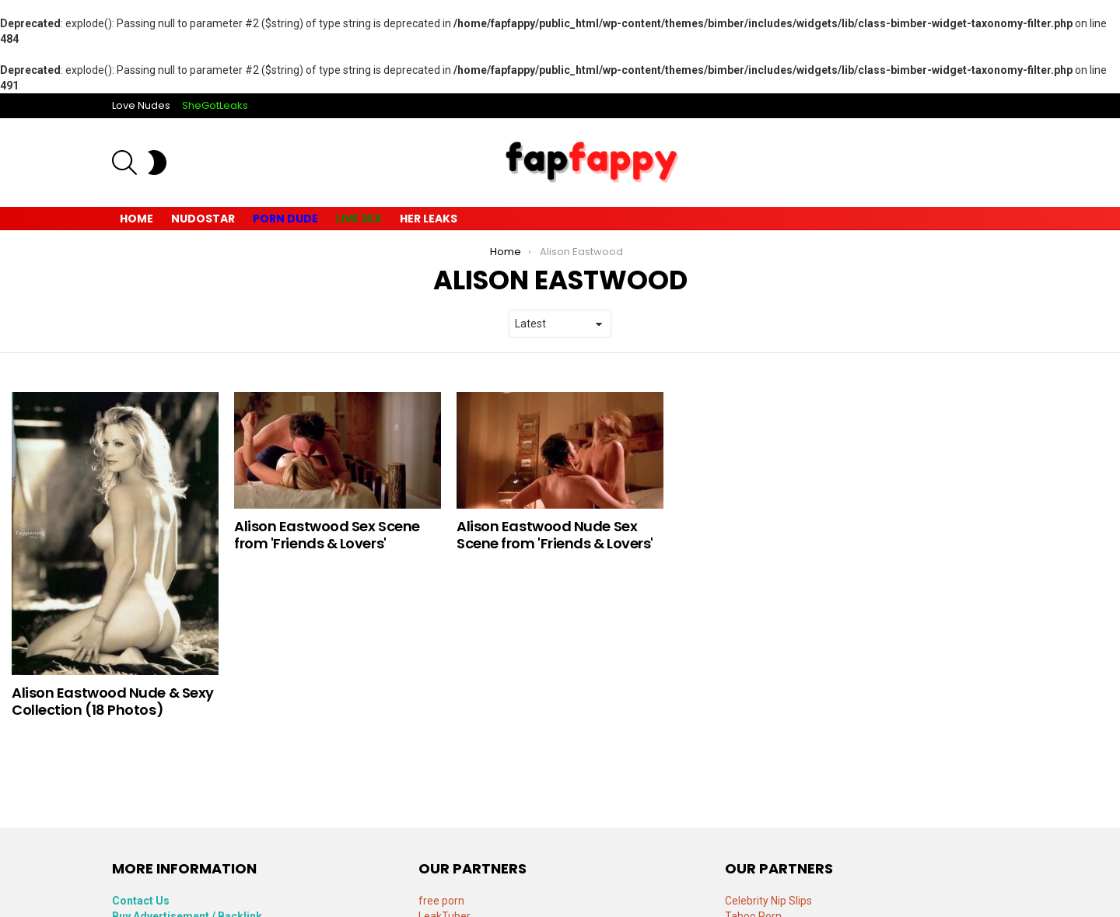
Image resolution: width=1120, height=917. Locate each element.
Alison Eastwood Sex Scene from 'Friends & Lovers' (327, 534)
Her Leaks (428, 218)
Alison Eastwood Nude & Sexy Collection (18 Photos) (113, 701)
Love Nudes (141, 105)
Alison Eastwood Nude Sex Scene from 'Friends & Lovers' (555, 534)
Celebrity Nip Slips (768, 900)
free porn (441, 900)
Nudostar (203, 218)
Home (136, 218)
